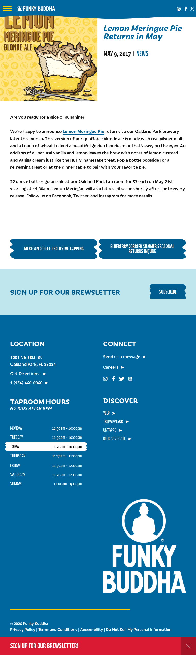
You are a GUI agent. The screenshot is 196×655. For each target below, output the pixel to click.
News (142, 53)
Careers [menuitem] (110, 367)
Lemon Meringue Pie (83, 131)
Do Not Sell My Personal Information (139, 629)
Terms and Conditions (57, 629)
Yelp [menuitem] (106, 413)
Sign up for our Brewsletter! (44, 645)
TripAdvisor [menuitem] (113, 421)
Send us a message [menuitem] (121, 356)
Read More (116, 74)
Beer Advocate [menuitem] (114, 438)
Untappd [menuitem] (109, 430)
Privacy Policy (22, 629)
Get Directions (25, 373)
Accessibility (91, 629)
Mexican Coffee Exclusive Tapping (54, 248)
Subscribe (168, 291)
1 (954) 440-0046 (26, 382)
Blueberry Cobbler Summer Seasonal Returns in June (142, 248)
